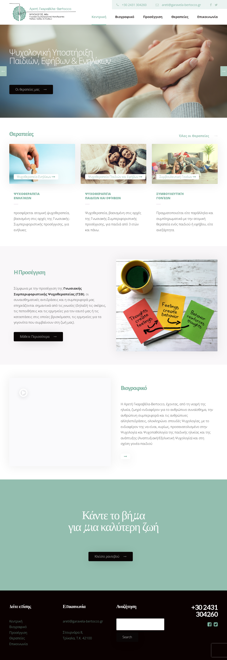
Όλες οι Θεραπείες (198, 135)
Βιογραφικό (124, 16)
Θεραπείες (179, 16)
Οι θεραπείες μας (31, 89)
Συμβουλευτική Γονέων (177, 177)
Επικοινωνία (207, 16)
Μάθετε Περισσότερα (38, 336)
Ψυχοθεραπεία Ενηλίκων (36, 177)
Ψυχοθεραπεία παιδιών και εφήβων (103, 196)
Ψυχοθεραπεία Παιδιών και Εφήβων (115, 177)
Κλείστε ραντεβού (111, 556)
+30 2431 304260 (131, 5)
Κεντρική (99, 16)
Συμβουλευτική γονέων (170, 196)
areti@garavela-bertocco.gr (178, 5)
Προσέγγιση (152, 16)
